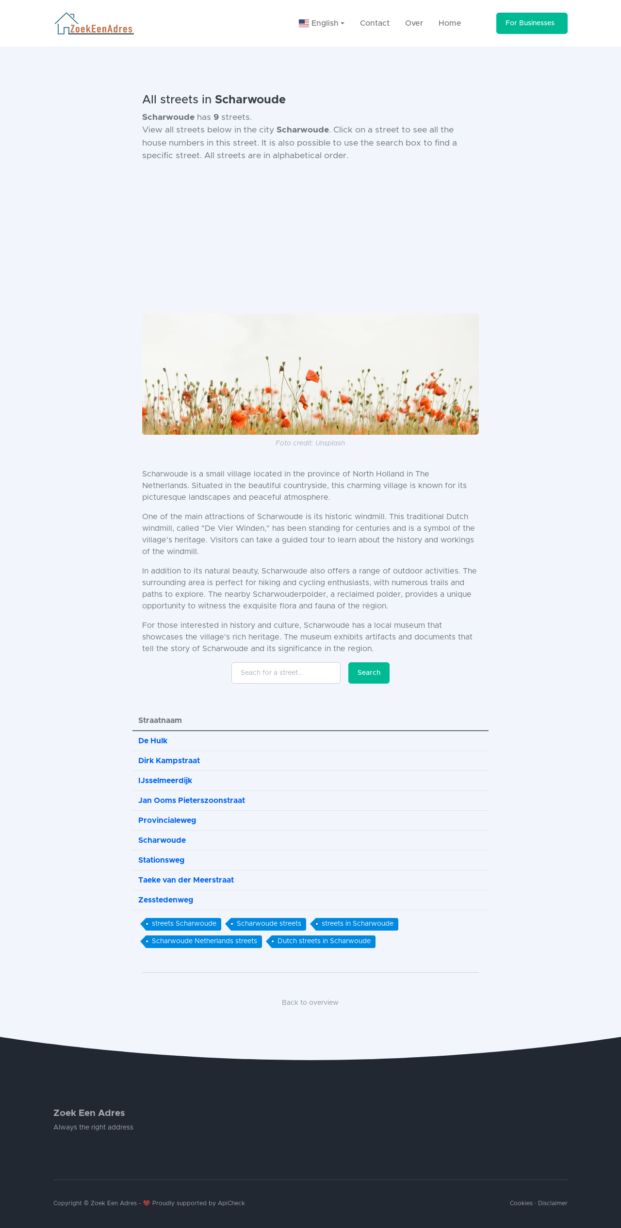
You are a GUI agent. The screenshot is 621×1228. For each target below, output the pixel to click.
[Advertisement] (310, 238)
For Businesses (530, 23)
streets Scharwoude (184, 923)
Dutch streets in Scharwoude (324, 941)
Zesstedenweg (165, 900)
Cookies (521, 1203)
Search (369, 673)
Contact (375, 23)
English (319, 23)
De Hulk (152, 741)
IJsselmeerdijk (165, 781)
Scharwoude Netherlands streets (204, 941)
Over (414, 23)
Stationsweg (161, 860)
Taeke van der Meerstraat (186, 880)
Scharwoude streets (269, 923)
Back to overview (310, 1002)
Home (450, 23)
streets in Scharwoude (357, 923)
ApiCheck (231, 1203)
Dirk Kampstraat (169, 761)
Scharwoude (162, 840)
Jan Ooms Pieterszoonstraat (191, 800)
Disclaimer (553, 1203)
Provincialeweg (167, 820)
